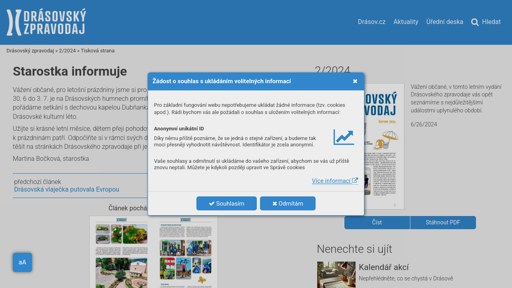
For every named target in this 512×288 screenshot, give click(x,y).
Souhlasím (226, 203)
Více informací (335, 180)
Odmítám (288, 203)
